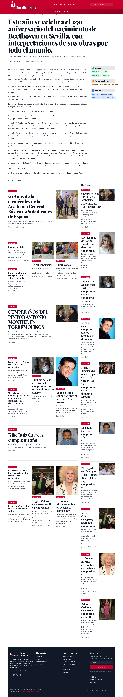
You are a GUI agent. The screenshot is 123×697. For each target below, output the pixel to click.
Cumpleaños (35, 15)
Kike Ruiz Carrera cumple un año (87, 432)
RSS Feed (39, 664)
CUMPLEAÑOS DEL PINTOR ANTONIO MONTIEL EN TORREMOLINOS (91, 200)
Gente (25, 15)
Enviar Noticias (94, 682)
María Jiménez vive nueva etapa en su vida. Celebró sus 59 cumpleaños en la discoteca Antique (18, 398)
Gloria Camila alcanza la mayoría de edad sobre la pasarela (18, 275)
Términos (103, 690)
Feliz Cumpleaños (42, 264)
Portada (17, 15)
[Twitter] (14, 675)
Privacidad (89, 690)
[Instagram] (17, 675)
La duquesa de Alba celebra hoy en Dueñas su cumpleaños (65, 505)
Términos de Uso (68, 667)
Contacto (66, 672)
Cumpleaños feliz (16, 247)
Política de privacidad (103, 673)
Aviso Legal (66, 669)
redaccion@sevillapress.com (30, 691)
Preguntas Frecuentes (96, 679)
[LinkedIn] (20, 675)
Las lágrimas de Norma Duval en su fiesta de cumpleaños (18, 364)
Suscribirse (101, 667)
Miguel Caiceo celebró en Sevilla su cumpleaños (42, 504)
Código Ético (67, 659)
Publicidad (93, 677)
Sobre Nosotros (68, 656)
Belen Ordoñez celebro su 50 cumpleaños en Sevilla (18, 509)
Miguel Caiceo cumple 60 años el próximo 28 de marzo (66, 397)
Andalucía (66, 11)
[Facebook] (10, 675)
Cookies (96, 690)
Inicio (9, 15)
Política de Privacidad (69, 661)
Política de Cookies (69, 664)
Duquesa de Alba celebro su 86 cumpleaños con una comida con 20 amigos (43, 386)
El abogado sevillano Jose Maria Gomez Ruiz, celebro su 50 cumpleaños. (19, 474)
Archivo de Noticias (42, 661)
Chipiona (57, 11)
